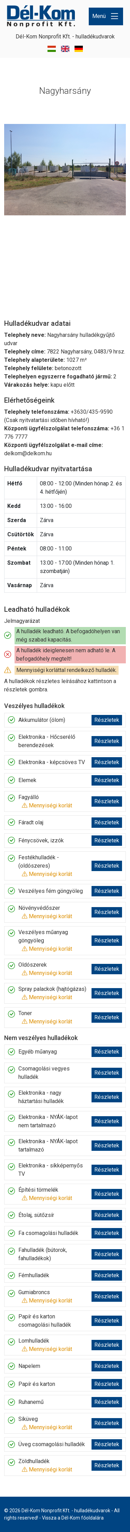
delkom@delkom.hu (28, 453)
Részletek (106, 720)
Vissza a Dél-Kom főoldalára (73, 1518)
